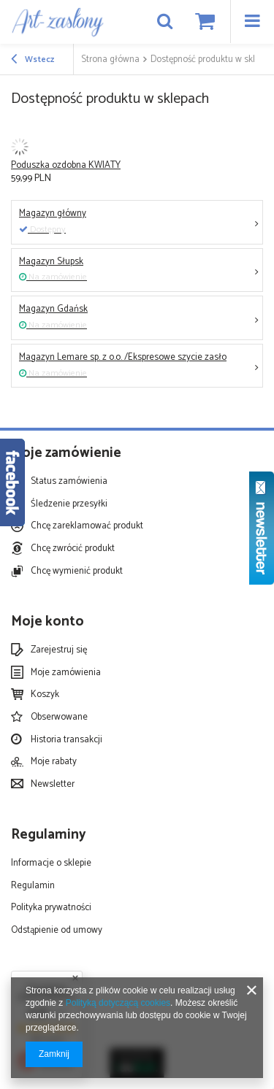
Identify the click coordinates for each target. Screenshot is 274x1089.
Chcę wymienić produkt (77, 571)
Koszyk (45, 695)
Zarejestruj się (59, 650)
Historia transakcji (66, 740)
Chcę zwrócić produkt (73, 549)
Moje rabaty (54, 762)
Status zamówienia (69, 482)
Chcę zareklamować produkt (87, 526)
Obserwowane (59, 717)
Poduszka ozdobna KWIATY (66, 165)
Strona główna (110, 59)
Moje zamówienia (66, 673)
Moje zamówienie (66, 454)
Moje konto (47, 622)
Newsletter (53, 784)
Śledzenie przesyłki (69, 504)
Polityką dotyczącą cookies (118, 1003)
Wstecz (32, 60)
